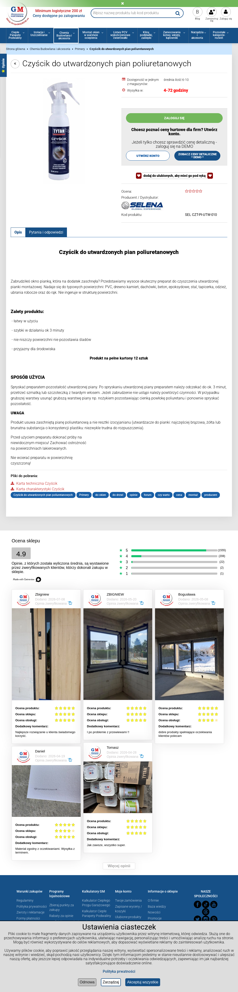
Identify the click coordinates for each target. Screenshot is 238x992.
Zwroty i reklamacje (30, 912)
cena (179, 495)
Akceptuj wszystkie (142, 982)
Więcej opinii (119, 866)
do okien (100, 495)
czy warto (164, 495)
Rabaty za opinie (61, 916)
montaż (193, 495)
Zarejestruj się (211, 19)
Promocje (155, 918)
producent (210, 495)
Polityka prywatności (32, 906)
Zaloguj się (226, 18)
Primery (84, 495)
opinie (133, 495)
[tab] (18, 232)
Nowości (154, 912)
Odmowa (87, 982)
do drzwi (117, 495)
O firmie (153, 900)
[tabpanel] (119, 373)
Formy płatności (28, 918)
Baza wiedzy (157, 906)
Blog (197, 18)
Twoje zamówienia (128, 900)
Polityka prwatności (119, 971)
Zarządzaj (111, 982)
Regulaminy (25, 900)
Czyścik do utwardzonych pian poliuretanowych (43, 495)
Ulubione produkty (128, 917)
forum (147, 495)
